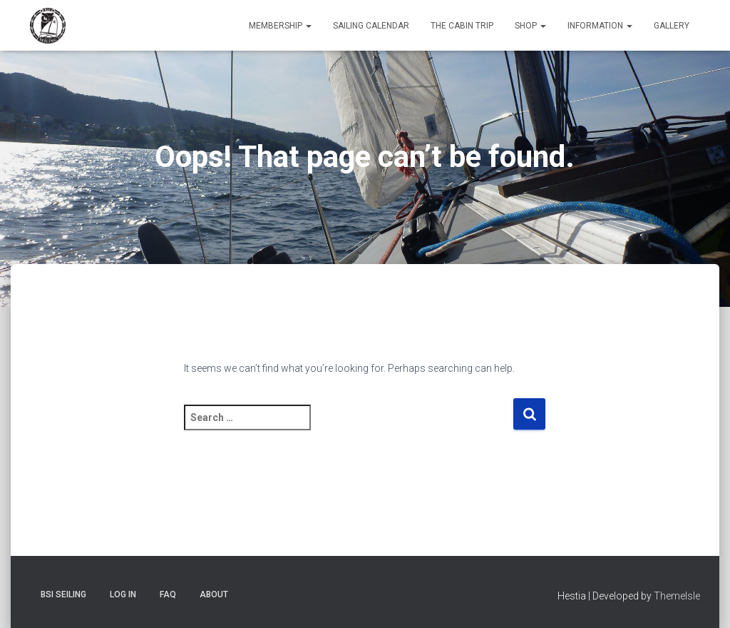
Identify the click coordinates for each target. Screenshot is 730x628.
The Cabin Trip (462, 26)
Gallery (671, 26)
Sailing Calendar (371, 26)
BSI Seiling (63, 594)
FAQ (168, 594)
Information (599, 26)
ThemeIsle (677, 596)
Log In (123, 594)
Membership (280, 26)
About (214, 594)
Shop (530, 26)
